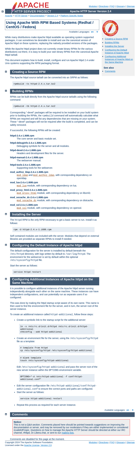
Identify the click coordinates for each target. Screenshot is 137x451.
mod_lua (22, 185)
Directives (103, 6)
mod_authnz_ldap (43, 175)
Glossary (120, 6)
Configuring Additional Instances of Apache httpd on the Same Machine (119, 59)
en (92, 32)
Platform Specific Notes (72, 15)
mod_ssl (22, 208)
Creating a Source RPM (116, 39)
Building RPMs (112, 42)
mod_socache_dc (26, 200)
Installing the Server (114, 46)
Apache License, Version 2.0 (38, 445)
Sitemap (131, 6)
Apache (8, 15)
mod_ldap (22, 175)
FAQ (112, 6)
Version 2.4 (52, 15)
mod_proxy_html (26, 193)
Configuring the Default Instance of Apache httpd (117, 51)
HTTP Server (21, 15)
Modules (93, 6)
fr (97, 32)
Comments (110, 71)
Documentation (37, 15)
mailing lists (68, 432)
